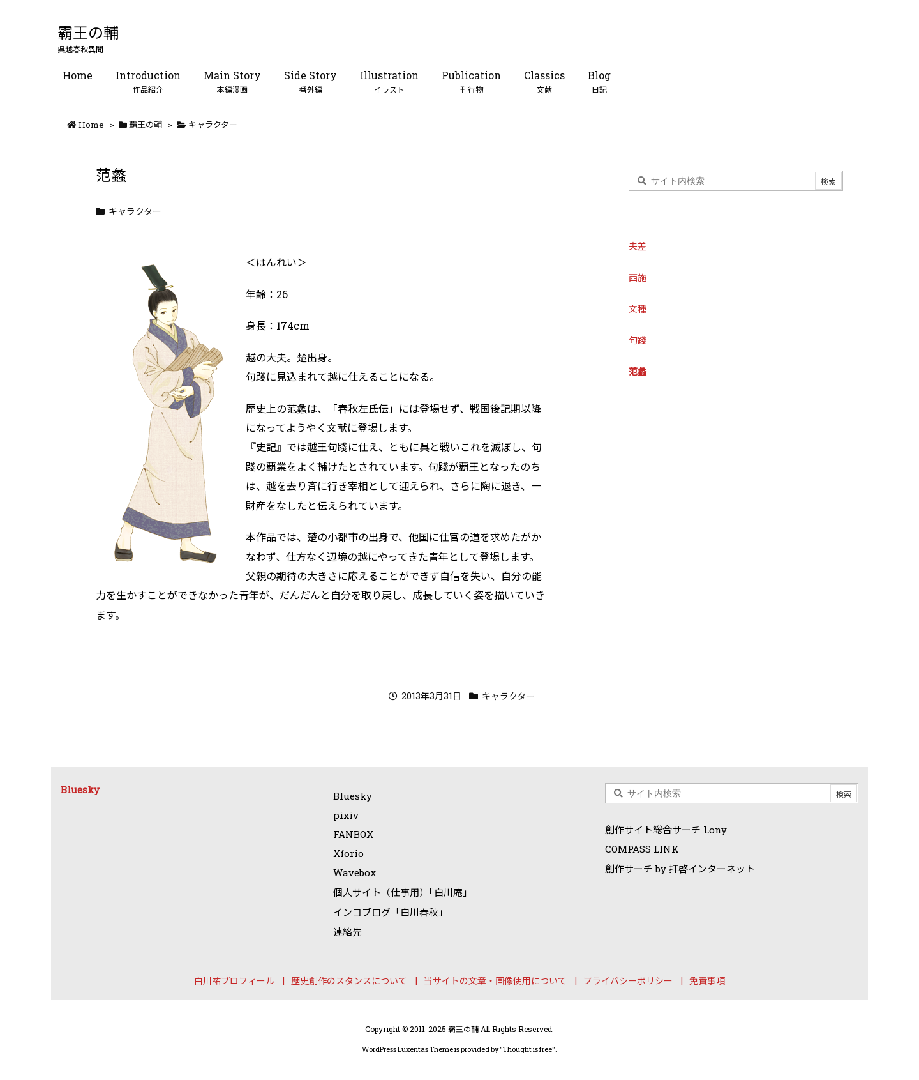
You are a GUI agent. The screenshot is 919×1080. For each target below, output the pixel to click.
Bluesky (80, 789)
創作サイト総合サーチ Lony (666, 829)
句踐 (637, 340)
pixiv (346, 815)
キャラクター (212, 124)
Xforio (348, 853)
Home (91, 124)
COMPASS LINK (642, 848)
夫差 (637, 246)
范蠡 (637, 371)
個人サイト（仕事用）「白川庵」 (402, 892)
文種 (637, 309)
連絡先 (347, 931)
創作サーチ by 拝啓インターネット (680, 868)
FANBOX (353, 834)
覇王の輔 (145, 124)
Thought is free (527, 1049)
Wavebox (354, 872)
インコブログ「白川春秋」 (390, 912)
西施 (637, 277)
